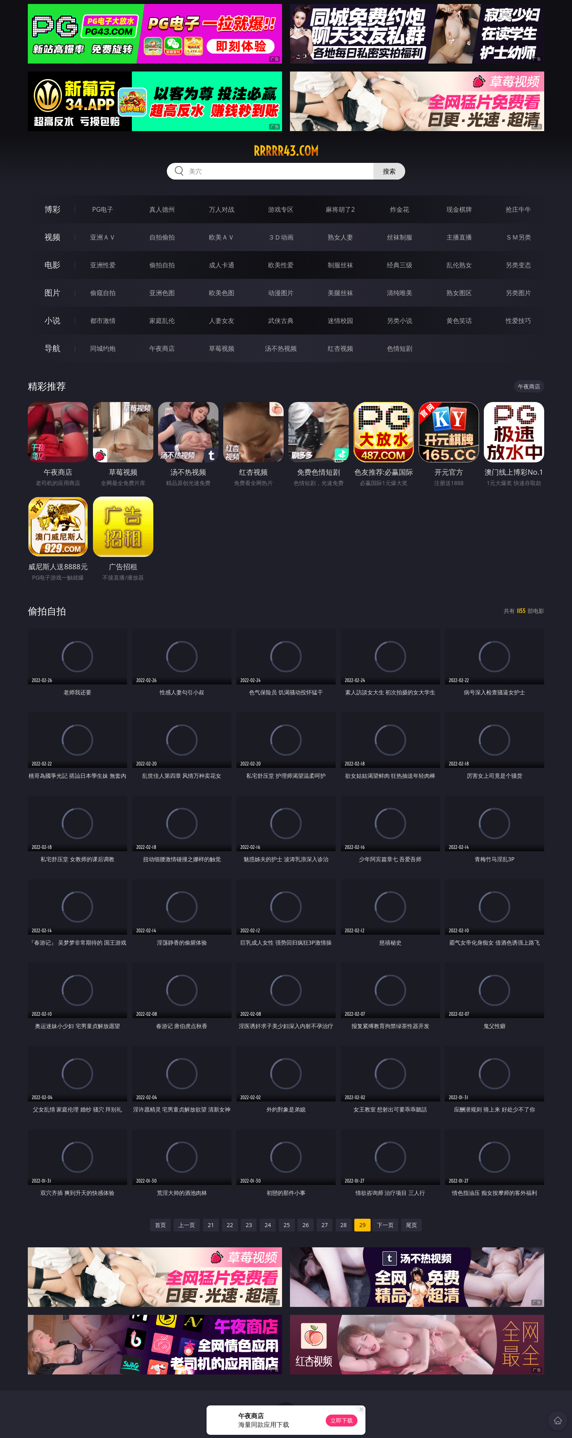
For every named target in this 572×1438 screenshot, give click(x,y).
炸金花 (399, 209)
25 (287, 1225)
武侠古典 (281, 320)
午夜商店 (162, 348)
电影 (52, 264)
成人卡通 (221, 265)
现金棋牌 (459, 209)
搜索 (389, 171)
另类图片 (518, 292)
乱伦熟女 (459, 265)
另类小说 (399, 320)
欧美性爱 (281, 265)
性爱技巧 (518, 320)
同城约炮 (103, 348)
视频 (52, 237)
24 (268, 1225)
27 (324, 1225)
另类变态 (518, 265)
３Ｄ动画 (281, 237)
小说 (52, 320)
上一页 (186, 1225)
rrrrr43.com (286, 151)
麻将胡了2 (340, 209)
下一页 (385, 1225)
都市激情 (103, 320)
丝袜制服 (399, 237)
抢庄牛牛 (518, 209)
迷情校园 (340, 320)
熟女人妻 (340, 237)
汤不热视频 (281, 348)
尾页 (411, 1225)
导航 (52, 348)
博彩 (52, 209)
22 (230, 1225)
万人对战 (221, 209)
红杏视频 (340, 348)
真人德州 (162, 209)
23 (248, 1225)
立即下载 (341, 1420)
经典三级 (399, 265)
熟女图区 (459, 292)
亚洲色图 (162, 292)
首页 (160, 1225)
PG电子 (102, 209)
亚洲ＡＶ (103, 237)
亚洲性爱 (103, 265)
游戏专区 (281, 209)
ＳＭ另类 (518, 237)
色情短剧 (399, 348)
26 (305, 1225)
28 (343, 1225)
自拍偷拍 (162, 237)
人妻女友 (221, 320)
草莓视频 (221, 348)
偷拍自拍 (162, 265)
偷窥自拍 (103, 292)
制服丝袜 (340, 265)
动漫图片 (281, 292)
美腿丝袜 (340, 292)
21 (211, 1225)
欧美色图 (221, 292)
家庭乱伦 (162, 320)
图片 (52, 292)
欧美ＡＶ (221, 237)
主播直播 (459, 237)
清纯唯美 (399, 292)
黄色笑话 (459, 320)
